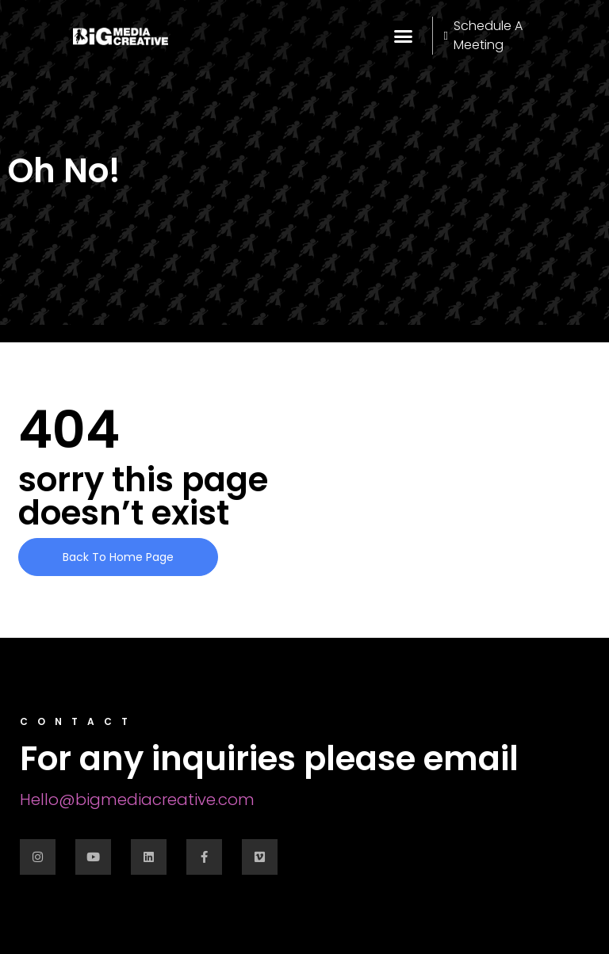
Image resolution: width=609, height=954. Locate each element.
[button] (404, 36)
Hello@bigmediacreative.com (137, 799)
